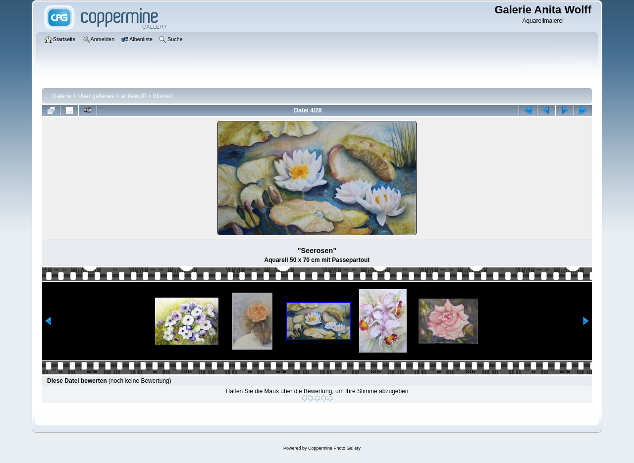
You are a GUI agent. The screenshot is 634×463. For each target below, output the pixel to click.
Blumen (163, 96)
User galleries (96, 96)
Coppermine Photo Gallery (334, 448)
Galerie (61, 96)
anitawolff (133, 96)
